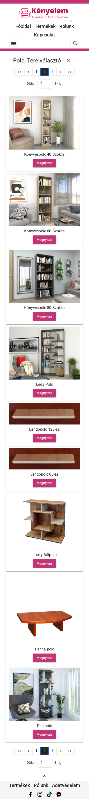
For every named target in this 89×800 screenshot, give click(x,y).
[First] (19, 72)
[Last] (70, 72)
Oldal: (31, 83)
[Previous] (28, 72)
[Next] (60, 72)
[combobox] (46, 43)
